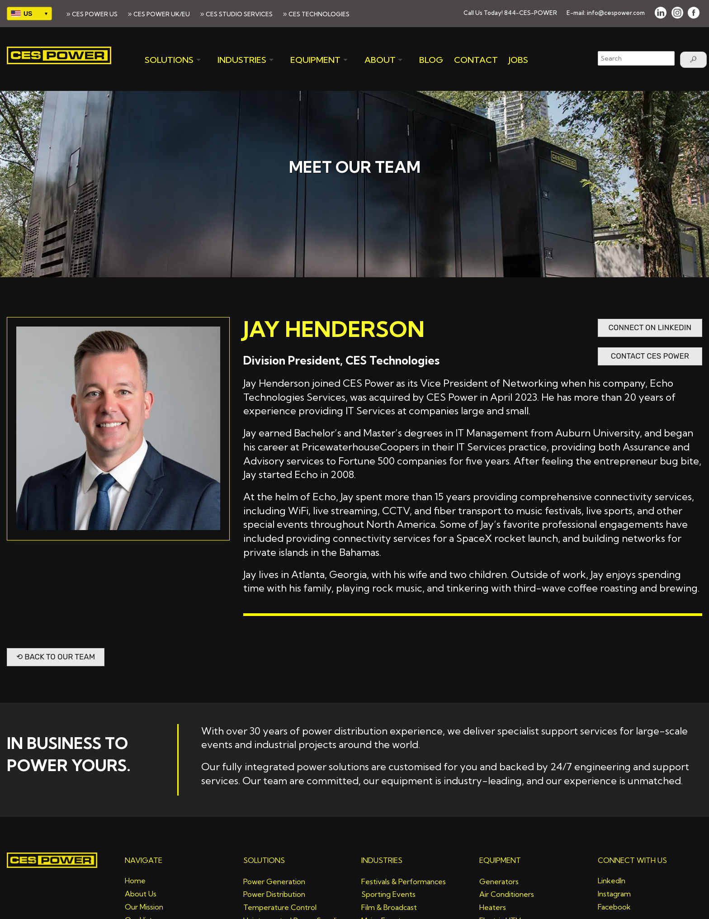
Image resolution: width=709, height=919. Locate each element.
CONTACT (476, 59)
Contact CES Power (650, 355)
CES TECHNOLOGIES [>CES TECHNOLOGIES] (319, 14)
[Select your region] (29, 13)
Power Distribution (274, 894)
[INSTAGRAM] (677, 13)
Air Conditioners (506, 894)
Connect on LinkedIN (649, 327)
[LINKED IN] (660, 13)
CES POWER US (95, 14)
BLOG (431, 59)
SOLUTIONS (169, 59)
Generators (499, 881)
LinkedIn (611, 880)
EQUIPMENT (315, 59)
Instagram (614, 893)
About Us (140, 893)
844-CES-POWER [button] (530, 12)
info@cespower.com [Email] (616, 12)
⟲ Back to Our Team (55, 656)
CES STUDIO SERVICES (239, 14)
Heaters (492, 907)
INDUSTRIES (241, 59)
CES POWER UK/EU (161, 14)
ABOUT (380, 59)
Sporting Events (388, 894)
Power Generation (274, 881)
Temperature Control (280, 907)
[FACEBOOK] (694, 13)
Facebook (614, 906)
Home (135, 880)
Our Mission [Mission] (144, 906)
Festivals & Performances (403, 881)
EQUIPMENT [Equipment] (500, 860)
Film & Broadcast (389, 907)
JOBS (518, 59)
